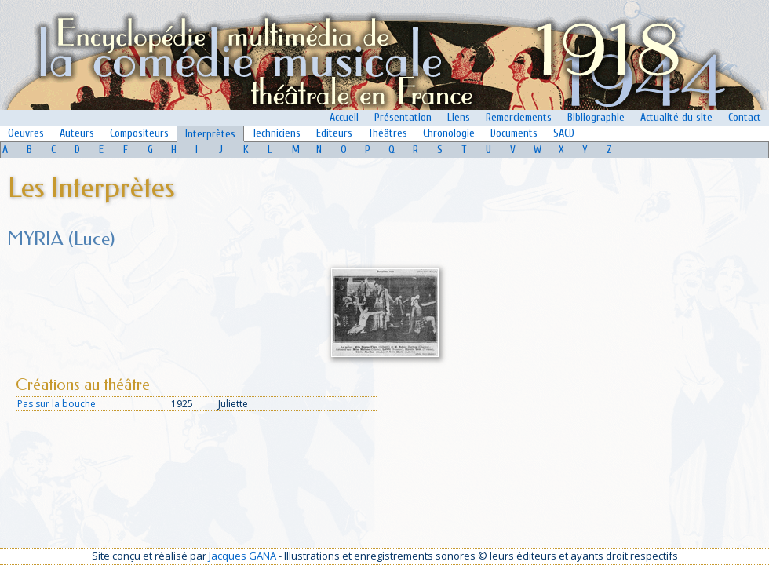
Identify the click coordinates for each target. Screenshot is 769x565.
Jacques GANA (242, 556)
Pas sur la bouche (56, 403)
